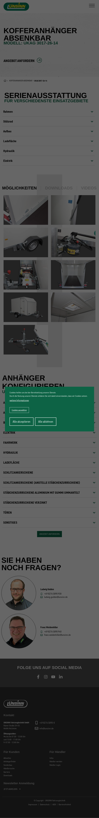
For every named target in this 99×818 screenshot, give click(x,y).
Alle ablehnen (45, 421)
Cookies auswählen (19, 410)
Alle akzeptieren (21, 421)
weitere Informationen (19, 400)
